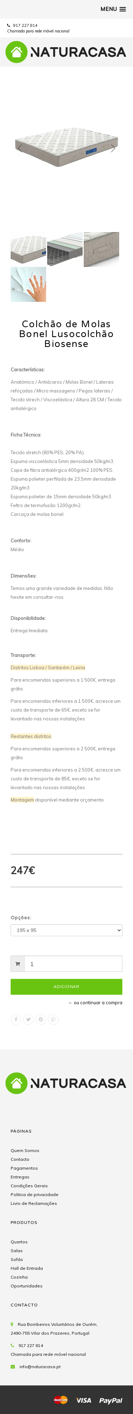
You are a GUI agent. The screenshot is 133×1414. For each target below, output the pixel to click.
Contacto (20, 1159)
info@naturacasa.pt (40, 1366)
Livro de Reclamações (34, 1203)
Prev (20, 148)
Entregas (20, 1177)
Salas (17, 1250)
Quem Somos (25, 1150)
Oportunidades (27, 1285)
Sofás (17, 1259)
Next (113, 148)
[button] (113, 9)
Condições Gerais (29, 1185)
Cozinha (19, 1277)
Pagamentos (24, 1168)
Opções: (21, 918)
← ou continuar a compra (95, 1002)
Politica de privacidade (35, 1194)
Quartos (19, 1241)
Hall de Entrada (27, 1268)
